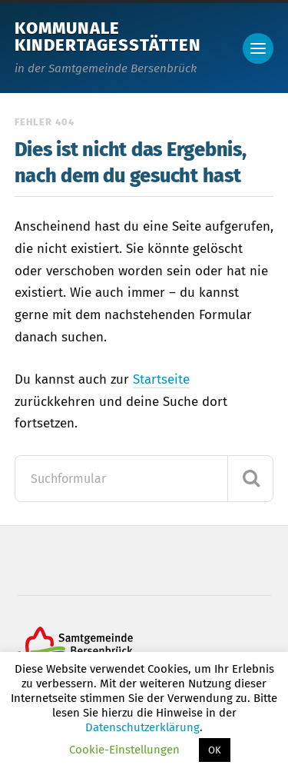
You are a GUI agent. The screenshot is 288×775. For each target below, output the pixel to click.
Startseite (161, 379)
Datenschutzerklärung (142, 727)
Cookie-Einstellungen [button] (124, 750)
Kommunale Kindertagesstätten (108, 36)
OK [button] (214, 750)
